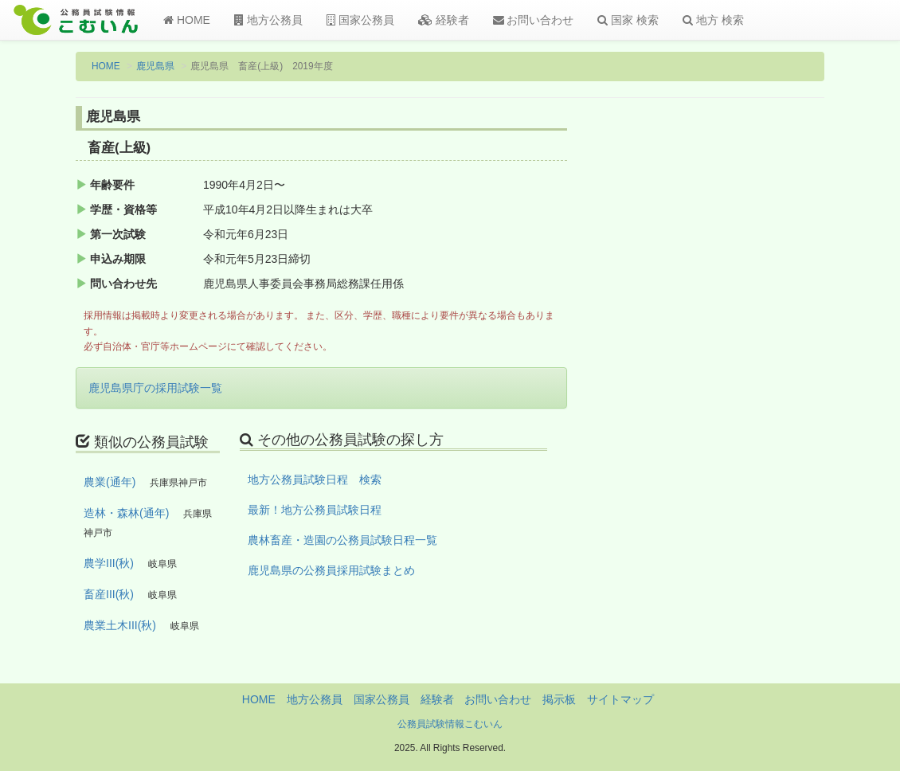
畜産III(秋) (109, 594)
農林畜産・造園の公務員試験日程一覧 (342, 540)
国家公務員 (360, 20)
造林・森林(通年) (126, 513)
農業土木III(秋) (120, 625)
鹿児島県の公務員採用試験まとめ (331, 570)
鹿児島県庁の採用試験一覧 (155, 388)
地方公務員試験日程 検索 (315, 479)
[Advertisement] (739, 369)
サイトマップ (620, 699)
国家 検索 (628, 20)
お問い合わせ (533, 20)
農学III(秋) (109, 563)
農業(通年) (109, 482)
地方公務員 (268, 20)
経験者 (443, 20)
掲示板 (559, 699)
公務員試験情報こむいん (450, 724)
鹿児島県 (155, 66)
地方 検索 (713, 20)
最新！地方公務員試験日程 (315, 509)
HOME (186, 20)
